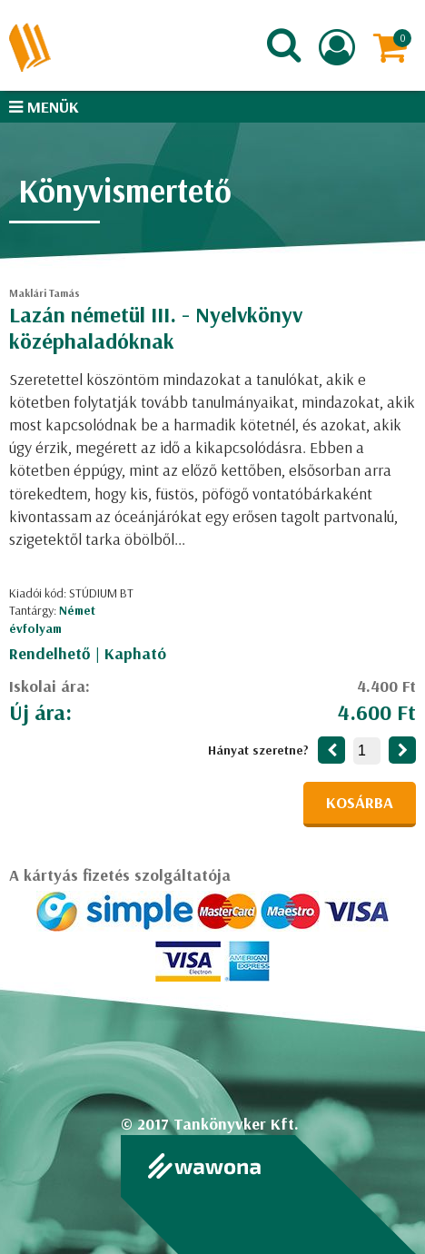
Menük (44, 106)
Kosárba (359, 802)
